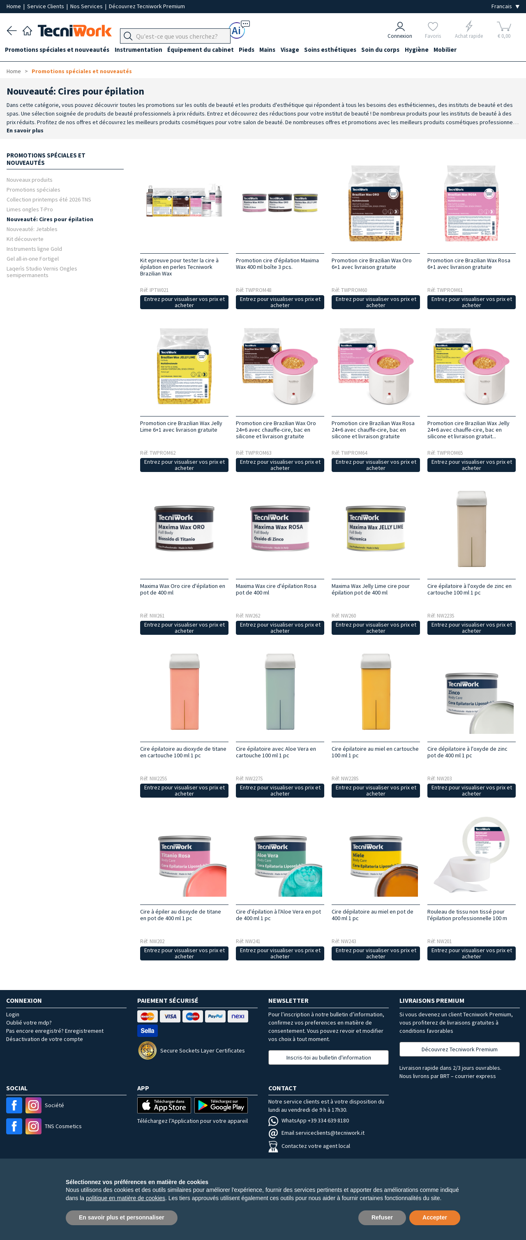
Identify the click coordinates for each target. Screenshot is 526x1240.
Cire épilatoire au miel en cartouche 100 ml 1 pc (375, 752)
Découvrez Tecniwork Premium (147, 6)
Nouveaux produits (30, 179)
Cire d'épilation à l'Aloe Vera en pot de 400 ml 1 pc (278, 914)
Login (12, 1014)
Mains (275, 50)
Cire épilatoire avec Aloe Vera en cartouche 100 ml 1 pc (276, 752)
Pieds (253, 50)
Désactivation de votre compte (44, 1039)
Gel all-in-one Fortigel (33, 258)
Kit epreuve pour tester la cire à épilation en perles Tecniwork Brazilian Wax (179, 267)
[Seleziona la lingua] (505, 6)
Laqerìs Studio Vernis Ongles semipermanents (42, 271)
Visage (299, 50)
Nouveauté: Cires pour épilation (50, 218)
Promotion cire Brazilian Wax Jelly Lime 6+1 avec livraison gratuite (181, 426)
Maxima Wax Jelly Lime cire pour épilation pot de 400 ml (371, 589)
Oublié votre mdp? (29, 1022)
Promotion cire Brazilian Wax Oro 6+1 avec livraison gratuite (372, 263)
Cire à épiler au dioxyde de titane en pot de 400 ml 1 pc (180, 914)
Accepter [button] (434, 1217)
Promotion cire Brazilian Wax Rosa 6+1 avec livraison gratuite (468, 263)
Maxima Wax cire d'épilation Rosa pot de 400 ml (276, 589)
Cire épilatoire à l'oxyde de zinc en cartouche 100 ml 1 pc (469, 589)
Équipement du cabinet (205, 50)
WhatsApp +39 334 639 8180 (308, 1120)
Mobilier (460, 50)
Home (14, 6)
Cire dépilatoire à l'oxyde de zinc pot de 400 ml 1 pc (467, 752)
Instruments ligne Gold (34, 248)
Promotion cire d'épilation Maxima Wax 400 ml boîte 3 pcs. (277, 263)
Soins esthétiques (341, 50)
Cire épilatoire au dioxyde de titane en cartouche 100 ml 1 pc (183, 752)
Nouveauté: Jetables (32, 228)
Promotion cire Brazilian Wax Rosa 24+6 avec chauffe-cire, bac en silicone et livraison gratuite (373, 430)
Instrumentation (141, 50)
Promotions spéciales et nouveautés (59, 50)
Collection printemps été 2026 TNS (49, 199)
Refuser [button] (382, 1217)
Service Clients (46, 6)
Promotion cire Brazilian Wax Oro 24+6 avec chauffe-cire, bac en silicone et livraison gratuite (276, 430)
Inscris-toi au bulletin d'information (328, 1057)
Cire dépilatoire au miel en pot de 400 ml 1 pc (372, 914)
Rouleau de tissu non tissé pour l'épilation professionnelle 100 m (467, 914)
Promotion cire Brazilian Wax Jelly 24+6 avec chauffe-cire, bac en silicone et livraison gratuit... (468, 430)
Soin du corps (393, 50)
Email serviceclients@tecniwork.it (316, 1132)
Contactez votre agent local (309, 1146)
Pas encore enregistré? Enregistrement (55, 1030)
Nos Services (87, 6)
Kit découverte (25, 238)
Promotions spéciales (33, 189)
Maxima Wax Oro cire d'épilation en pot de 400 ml (182, 589)
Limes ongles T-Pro (30, 209)
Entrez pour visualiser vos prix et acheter (184, 302)
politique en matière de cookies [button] (125, 1198)
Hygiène (430, 50)
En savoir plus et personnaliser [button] (121, 1217)
